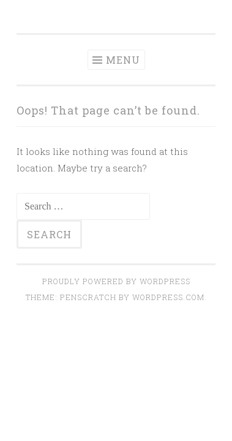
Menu (123, 59)
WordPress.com (168, 297)
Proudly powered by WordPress (116, 281)
